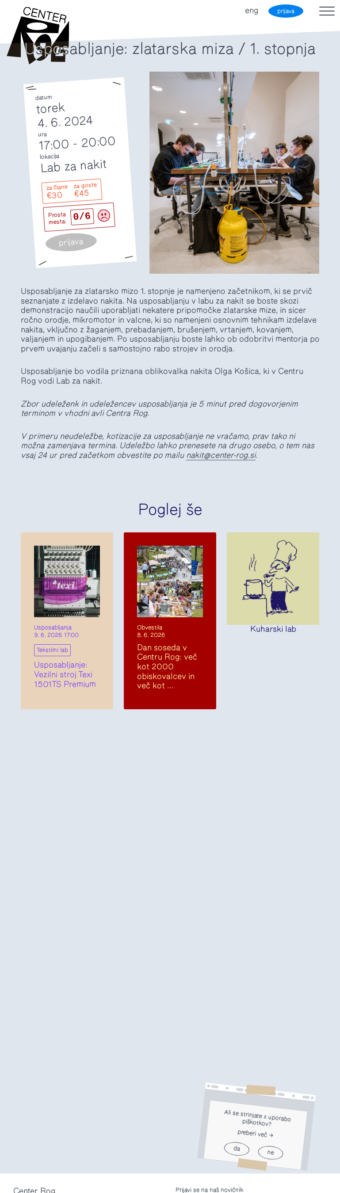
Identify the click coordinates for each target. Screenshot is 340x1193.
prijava (285, 11)
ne (270, 1153)
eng (251, 11)
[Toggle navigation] (327, 11)
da (236, 1149)
